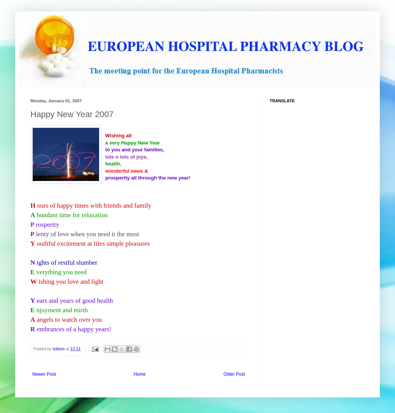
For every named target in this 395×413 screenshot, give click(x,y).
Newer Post (44, 374)
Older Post (234, 374)
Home (140, 374)
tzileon (59, 348)
